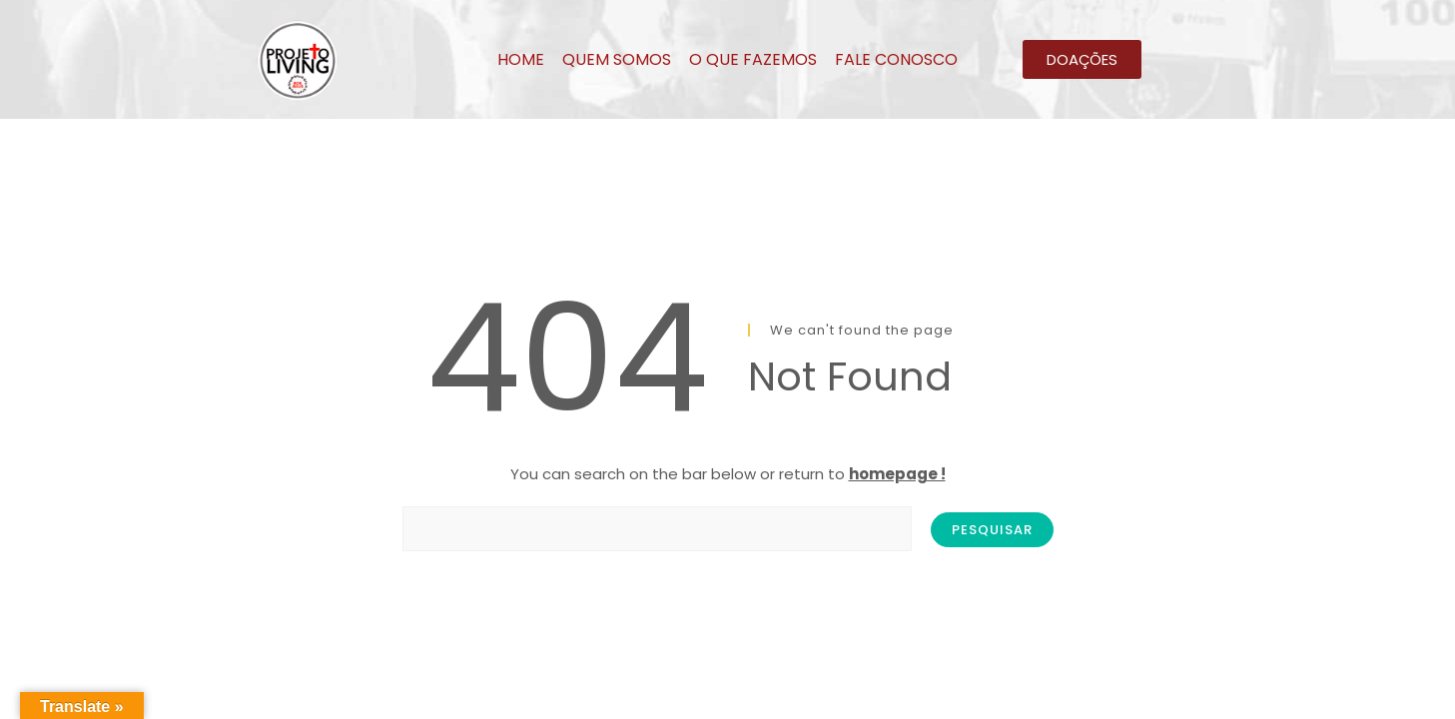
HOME (520, 59)
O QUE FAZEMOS (753, 59)
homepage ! (897, 473)
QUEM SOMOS (616, 59)
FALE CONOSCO (896, 59)
